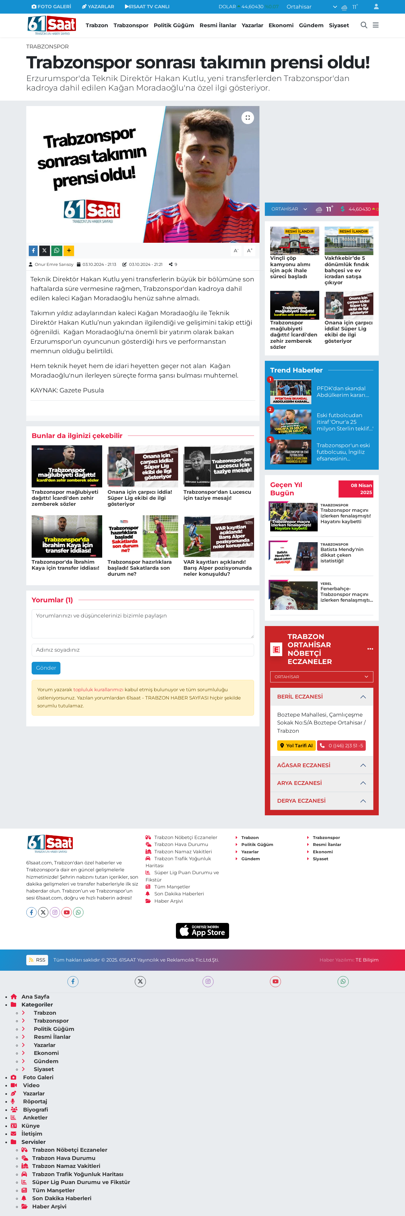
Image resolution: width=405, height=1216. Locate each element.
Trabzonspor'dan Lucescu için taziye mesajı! (217, 495)
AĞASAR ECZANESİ (303, 765)
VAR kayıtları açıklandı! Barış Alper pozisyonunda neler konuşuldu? (218, 568)
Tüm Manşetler (168, 887)
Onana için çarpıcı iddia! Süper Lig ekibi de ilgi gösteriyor (140, 498)
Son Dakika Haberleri (175, 894)
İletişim (26, 1134)
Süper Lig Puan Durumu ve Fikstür (76, 1182)
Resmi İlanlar (218, 25)
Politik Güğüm (174, 25)
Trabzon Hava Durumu (177, 844)
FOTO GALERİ (51, 6)
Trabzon (97, 25)
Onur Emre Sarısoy (54, 264)
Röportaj (29, 1101)
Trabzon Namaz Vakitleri (179, 852)
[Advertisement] (322, 150)
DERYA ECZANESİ (301, 801)
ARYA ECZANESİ (299, 783)
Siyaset (339, 25)
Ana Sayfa (30, 996)
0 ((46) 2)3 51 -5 (341, 746)
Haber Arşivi (164, 901)
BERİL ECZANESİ (300, 696)
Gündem (311, 25)
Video (25, 1085)
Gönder (46, 668)
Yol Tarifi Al (296, 746)
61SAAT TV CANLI (147, 6)
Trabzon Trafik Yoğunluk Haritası (72, 1174)
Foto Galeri (32, 1077)
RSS (37, 960)
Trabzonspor (131, 25)
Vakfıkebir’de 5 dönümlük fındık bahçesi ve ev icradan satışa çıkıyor (347, 270)
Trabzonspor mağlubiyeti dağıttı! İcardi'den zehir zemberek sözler (65, 498)
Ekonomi (281, 25)
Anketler (29, 1117)
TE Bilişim (367, 960)
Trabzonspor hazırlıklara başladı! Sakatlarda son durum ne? (140, 568)
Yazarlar (252, 25)
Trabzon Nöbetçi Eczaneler (182, 837)
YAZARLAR (98, 6)
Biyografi (29, 1109)
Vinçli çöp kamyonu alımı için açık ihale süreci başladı (290, 267)
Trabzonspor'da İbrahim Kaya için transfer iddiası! (65, 565)
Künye (25, 1126)
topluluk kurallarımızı (99, 690)
